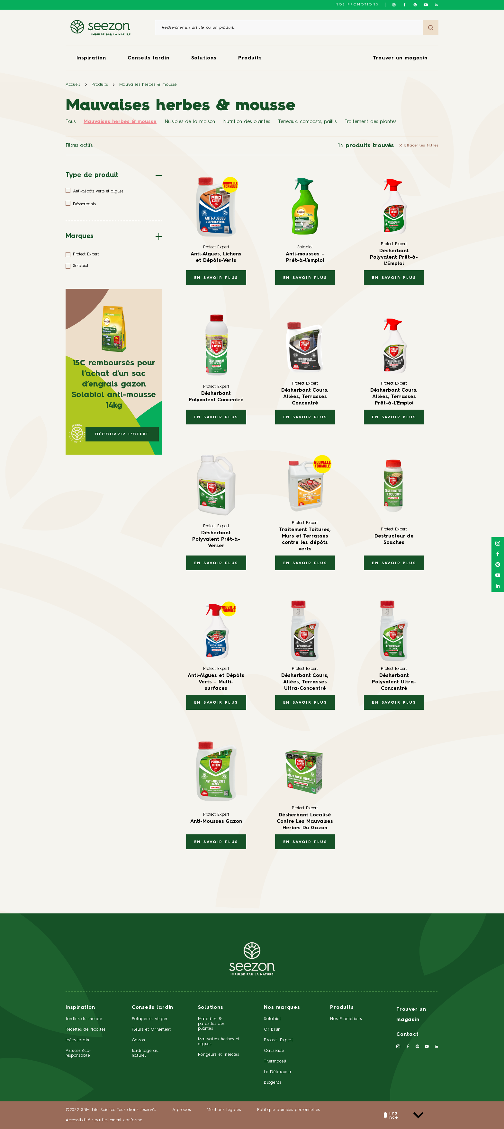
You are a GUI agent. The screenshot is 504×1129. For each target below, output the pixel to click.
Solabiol (272, 1019)
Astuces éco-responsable (78, 1053)
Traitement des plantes (370, 122)
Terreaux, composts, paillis (307, 122)
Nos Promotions (346, 1019)
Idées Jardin (77, 1040)
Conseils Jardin (148, 58)
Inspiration (91, 58)
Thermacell (275, 1061)
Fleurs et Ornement (151, 1029)
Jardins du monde (84, 1019)
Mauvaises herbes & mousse (148, 85)
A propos (181, 1110)
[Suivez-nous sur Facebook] (404, 4)
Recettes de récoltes (85, 1029)
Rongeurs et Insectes (218, 1055)
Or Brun (272, 1029)
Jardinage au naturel (145, 1053)
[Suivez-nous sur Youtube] (426, 4)
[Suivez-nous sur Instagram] (394, 4)
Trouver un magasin (400, 58)
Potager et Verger (150, 1019)
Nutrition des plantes (246, 122)
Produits (250, 58)
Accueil (73, 85)
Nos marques (282, 1007)
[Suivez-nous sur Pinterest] (415, 4)
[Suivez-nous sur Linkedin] (436, 4)
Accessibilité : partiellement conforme (104, 1120)
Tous (71, 122)
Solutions (204, 58)
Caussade (274, 1051)
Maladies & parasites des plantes (211, 1024)
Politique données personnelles (288, 1110)
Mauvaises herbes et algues (218, 1041)
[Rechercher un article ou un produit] (289, 27)
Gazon (138, 1040)
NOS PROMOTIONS (357, 4)
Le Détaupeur (278, 1072)
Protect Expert (278, 1040)
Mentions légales (224, 1110)
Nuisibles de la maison (190, 122)
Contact (407, 1034)
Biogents (272, 1082)
